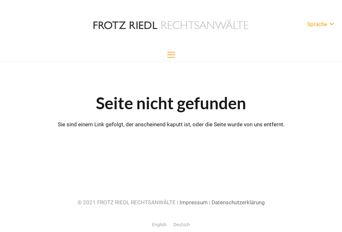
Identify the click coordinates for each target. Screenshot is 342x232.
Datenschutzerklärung (238, 202)
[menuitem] (159, 224)
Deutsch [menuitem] (181, 224)
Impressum (194, 202)
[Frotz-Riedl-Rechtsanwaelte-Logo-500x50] (171, 24)
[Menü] (171, 55)
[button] (320, 24)
